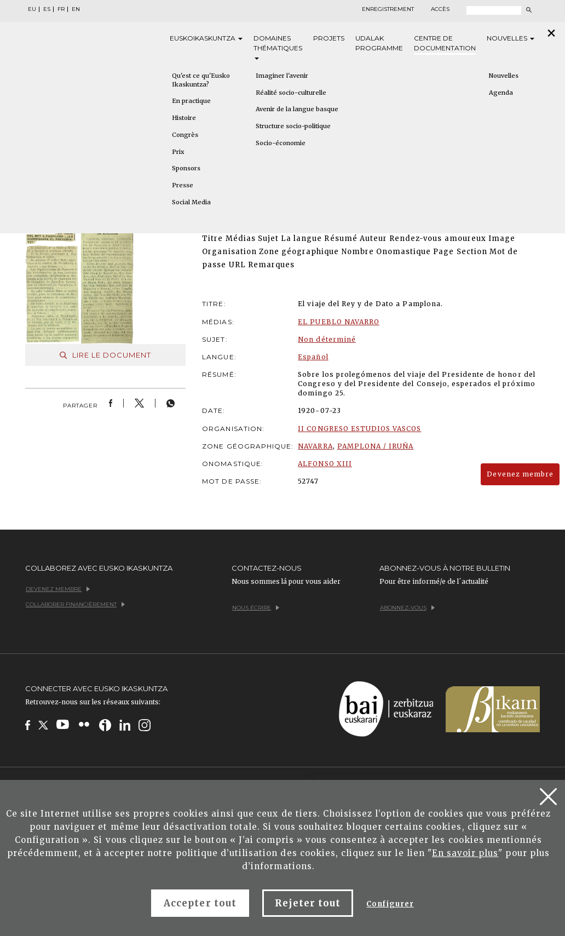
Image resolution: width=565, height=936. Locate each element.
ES (46, 9)
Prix (178, 152)
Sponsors (186, 168)
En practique (191, 101)
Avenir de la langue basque (297, 109)
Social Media (191, 202)
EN (76, 9)
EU (32, 9)
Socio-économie (280, 143)
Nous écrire (255, 607)
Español (313, 357)
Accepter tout (200, 903)
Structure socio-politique (293, 126)
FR (61, 9)
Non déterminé (327, 339)
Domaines (277, 47)
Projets (328, 38)
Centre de (445, 43)
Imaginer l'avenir (282, 75)
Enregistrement (388, 9)
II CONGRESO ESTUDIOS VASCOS (359, 428)
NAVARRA (315, 446)
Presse (182, 185)
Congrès (185, 135)
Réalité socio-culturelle (291, 92)
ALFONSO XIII (324, 464)
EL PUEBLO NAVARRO (338, 322)
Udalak (379, 43)
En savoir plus (465, 853)
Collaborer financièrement (75, 604)
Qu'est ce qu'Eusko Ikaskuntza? (201, 80)
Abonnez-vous (407, 607)
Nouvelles (510, 38)
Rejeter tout (308, 903)
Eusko (206, 38)
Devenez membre (520, 474)
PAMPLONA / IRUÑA (375, 446)
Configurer (389, 904)
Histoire (184, 118)
